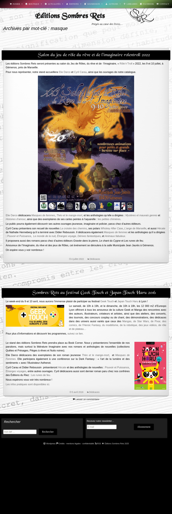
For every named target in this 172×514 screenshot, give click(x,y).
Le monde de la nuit (44, 236)
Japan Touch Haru (127, 301)
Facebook (148, 4)
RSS (99, 444)
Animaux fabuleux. (115, 236)
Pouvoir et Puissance (19, 236)
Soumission (95, 4)
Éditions (75, 4)
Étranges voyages (16, 371)
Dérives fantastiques (89, 236)
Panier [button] (18, 4)
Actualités (56, 4)
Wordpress (50, 444)
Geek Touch (107, 301)
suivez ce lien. (76, 333)
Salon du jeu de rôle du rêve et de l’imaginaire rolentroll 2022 (94, 55)
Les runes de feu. (41, 375)
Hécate (161, 228)
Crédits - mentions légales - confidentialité (76, 444)
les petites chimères (109, 219)
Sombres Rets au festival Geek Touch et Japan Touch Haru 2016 (94, 293)
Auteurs (114, 4)
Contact (164, 4)
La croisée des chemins (73, 228)
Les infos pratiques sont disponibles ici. (28, 384)
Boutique (35, 4)
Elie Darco (65, 72)
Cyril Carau (80, 72)
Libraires (132, 4)
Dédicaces (95, 259)
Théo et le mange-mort (95, 355)
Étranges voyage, (67, 236)
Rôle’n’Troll (126, 63)
